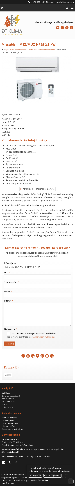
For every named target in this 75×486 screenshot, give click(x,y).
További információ (37, 480)
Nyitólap (5, 393)
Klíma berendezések (10, 396)
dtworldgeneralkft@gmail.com (61, 2)
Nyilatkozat (10, 329)
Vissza (8, 374)
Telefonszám (11, 282)
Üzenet (8, 300)
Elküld (9, 343)
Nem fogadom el (52, 475)
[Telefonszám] (62, 28)
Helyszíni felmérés (9, 417)
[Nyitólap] (2, 7)
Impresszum (6, 480)
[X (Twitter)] (28, 356)
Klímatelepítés (7, 420)
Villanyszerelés (7, 426)
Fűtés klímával (7, 401)
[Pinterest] (37, 356)
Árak (3, 404)
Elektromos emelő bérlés (12, 429)
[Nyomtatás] (52, 356)
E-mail (8, 291)
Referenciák (6, 407)
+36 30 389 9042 (37, 2)
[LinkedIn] (33, 356)
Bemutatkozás (7, 398)
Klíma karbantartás (9, 423)
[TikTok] (71, 28)
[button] (72, 7)
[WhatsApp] (42, 356)
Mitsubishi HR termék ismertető (38, 188)
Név (7, 272)
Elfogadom (35, 475)
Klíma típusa (10, 263)
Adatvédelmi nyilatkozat (43, 337)
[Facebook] (67, 28)
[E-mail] (58, 28)
